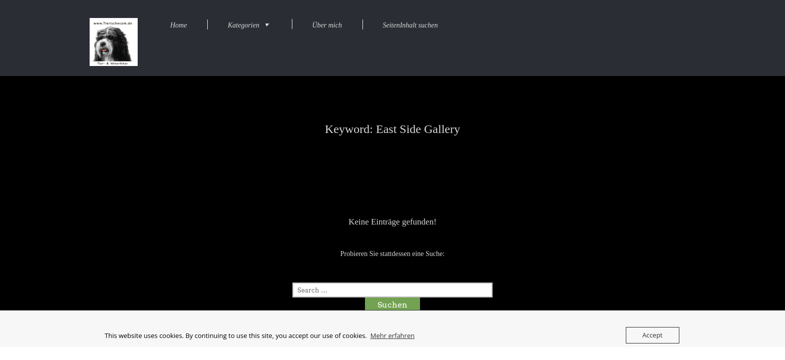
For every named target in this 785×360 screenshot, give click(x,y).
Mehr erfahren (392, 335)
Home (178, 25)
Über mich (327, 25)
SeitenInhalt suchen (410, 25)
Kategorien (243, 25)
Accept (652, 335)
